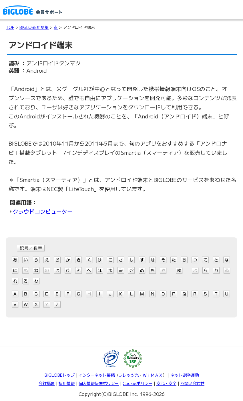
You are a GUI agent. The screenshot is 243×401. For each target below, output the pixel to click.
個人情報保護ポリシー (99, 383)
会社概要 (47, 383)
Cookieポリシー (137, 383)
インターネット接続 (97, 375)
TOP (10, 27)
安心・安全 (166, 383)
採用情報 (67, 383)
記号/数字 (31, 248)
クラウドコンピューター (43, 211)
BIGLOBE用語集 (34, 27)
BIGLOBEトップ (60, 375)
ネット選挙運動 (185, 375)
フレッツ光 (129, 375)
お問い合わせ (192, 383)
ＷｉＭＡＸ (153, 375)
